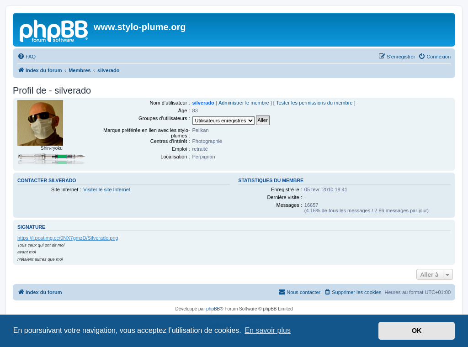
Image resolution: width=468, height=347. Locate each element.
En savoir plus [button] (268, 330)
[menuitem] (26, 56)
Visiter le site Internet (106, 189)
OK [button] (417, 330)
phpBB (213, 308)
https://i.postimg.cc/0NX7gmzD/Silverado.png (67, 238)
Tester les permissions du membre (314, 102)
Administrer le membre (243, 102)
